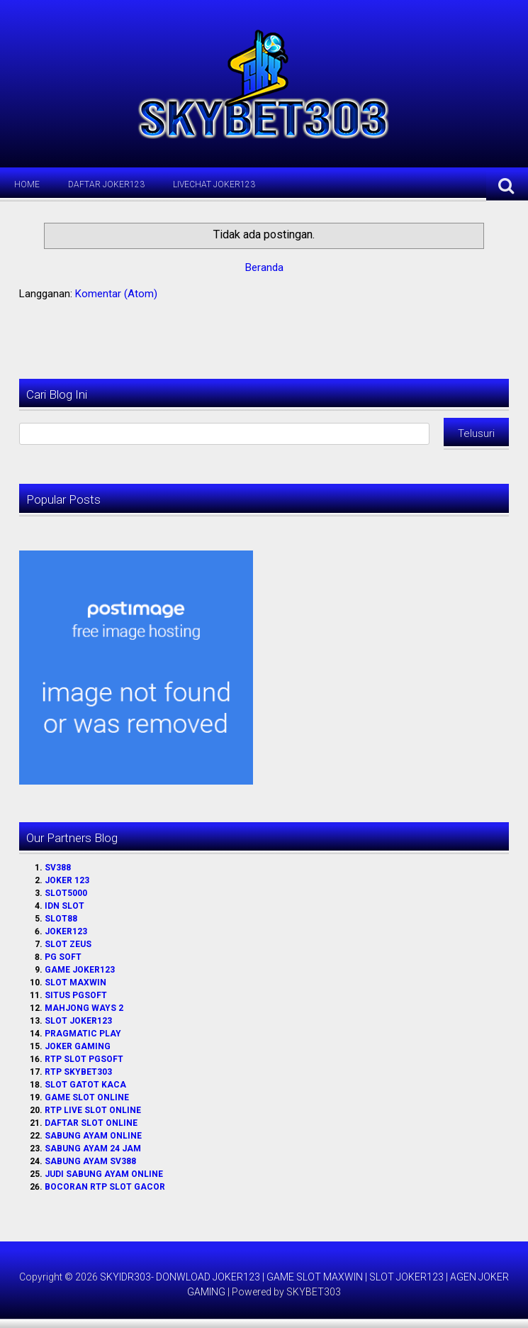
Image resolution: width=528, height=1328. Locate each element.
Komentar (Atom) (116, 293)
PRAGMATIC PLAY (83, 1034)
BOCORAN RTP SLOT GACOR (105, 1187)
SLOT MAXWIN (75, 982)
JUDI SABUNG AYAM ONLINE (104, 1174)
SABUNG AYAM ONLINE (93, 1136)
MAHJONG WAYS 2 (84, 1008)
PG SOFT (63, 957)
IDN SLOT (64, 906)
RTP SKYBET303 (78, 1072)
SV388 (58, 868)
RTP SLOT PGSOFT (84, 1059)
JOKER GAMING (78, 1046)
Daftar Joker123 (106, 184)
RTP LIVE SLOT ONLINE (93, 1110)
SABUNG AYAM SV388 (90, 1161)
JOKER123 (66, 931)
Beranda (264, 267)
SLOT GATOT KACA (85, 1085)
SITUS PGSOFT (76, 995)
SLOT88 (61, 919)
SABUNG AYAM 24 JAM (93, 1148)
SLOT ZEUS (68, 944)
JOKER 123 (67, 880)
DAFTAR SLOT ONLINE (91, 1123)
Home (27, 184)
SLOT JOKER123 (78, 1021)
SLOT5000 (66, 893)
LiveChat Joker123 (214, 184)
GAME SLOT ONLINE (87, 1097)
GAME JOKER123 (80, 970)
